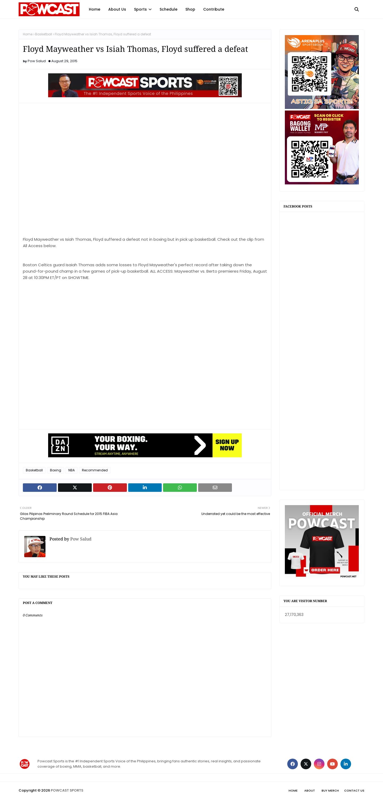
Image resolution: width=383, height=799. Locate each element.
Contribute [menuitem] (213, 9)
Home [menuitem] (94, 9)
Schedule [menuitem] (168, 9)
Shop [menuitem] (190, 9)
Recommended (95, 470)
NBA (71, 470)
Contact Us (354, 790)
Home (27, 34)
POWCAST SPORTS (67, 790)
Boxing (55, 470)
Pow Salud (37, 61)
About (309, 790)
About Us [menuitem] (117, 9)
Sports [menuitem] (140, 9)
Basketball (43, 34)
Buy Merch (330, 790)
